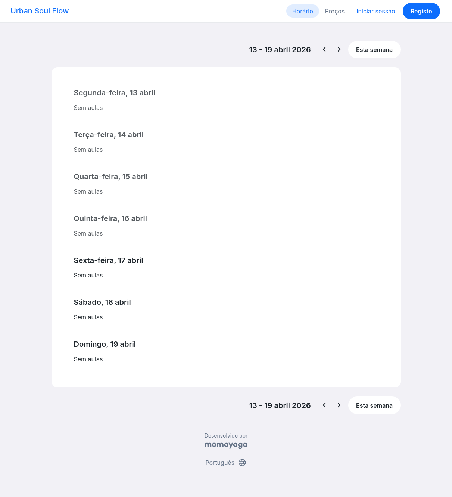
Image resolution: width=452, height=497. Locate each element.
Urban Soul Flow (39, 10)
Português (225, 462)
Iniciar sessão (375, 11)
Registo (421, 11)
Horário (302, 11)
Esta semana (374, 49)
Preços (335, 11)
